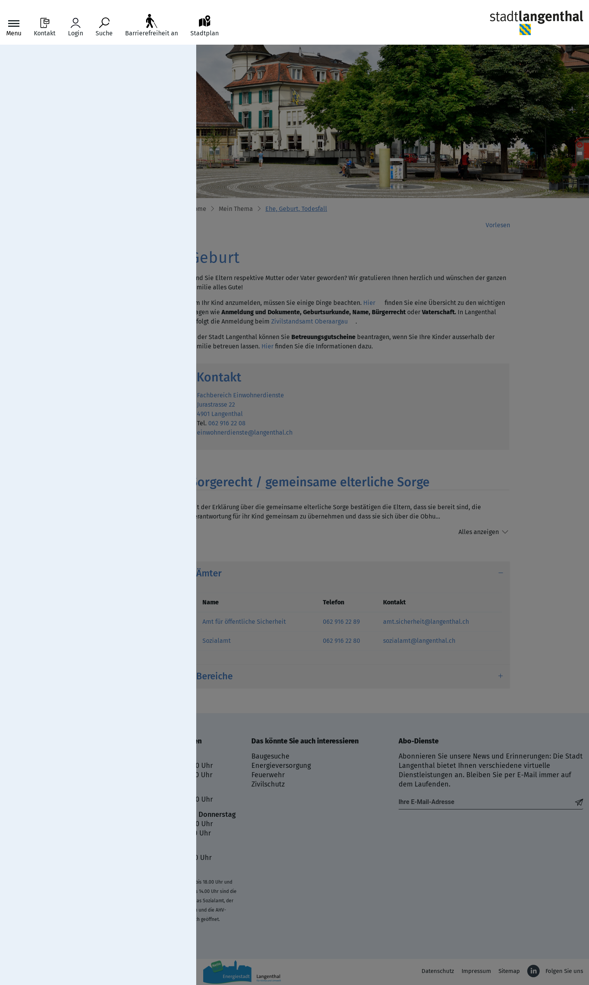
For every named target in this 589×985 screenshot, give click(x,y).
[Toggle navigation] (14, 27)
